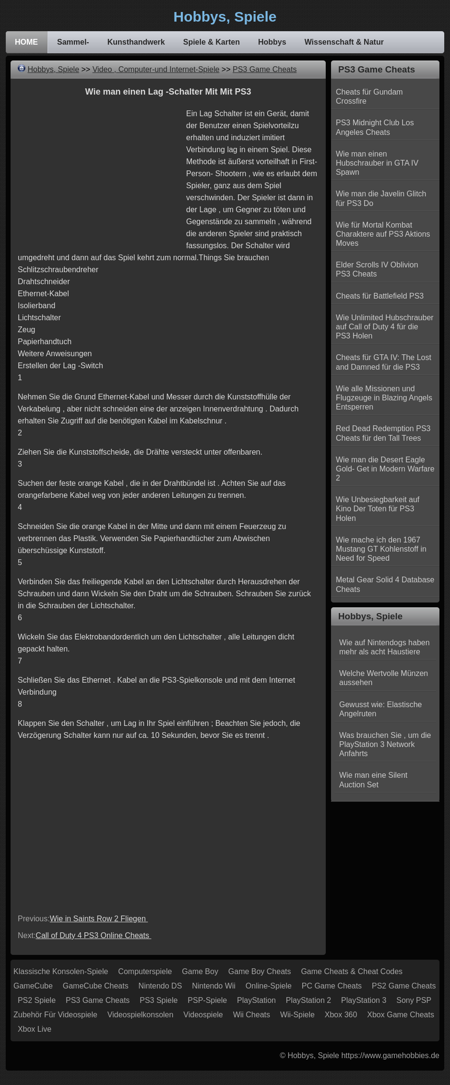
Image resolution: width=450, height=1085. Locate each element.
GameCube (33, 986)
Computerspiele (145, 971)
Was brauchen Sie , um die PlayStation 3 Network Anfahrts (385, 744)
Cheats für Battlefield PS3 (380, 296)
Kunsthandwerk (136, 42)
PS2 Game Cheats (404, 986)
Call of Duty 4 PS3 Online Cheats (93, 935)
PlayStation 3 (363, 1000)
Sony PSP (413, 1000)
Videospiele (203, 1015)
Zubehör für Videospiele (55, 1015)
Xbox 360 (341, 1015)
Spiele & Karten (211, 42)
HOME (26, 42)
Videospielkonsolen (140, 1015)
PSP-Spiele (207, 1000)
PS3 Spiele (159, 1000)
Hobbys (272, 42)
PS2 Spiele (37, 1000)
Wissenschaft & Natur (344, 42)
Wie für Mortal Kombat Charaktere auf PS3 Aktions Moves (383, 234)
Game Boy (200, 971)
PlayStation (256, 1000)
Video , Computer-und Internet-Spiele (156, 69)
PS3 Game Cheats (264, 69)
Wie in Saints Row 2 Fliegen (99, 919)
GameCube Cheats (96, 986)
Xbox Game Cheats (400, 1015)
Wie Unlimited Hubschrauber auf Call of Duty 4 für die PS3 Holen (385, 326)
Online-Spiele (269, 986)
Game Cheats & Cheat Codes (352, 971)
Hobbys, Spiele (53, 69)
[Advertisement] (98, 175)
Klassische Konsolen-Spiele (60, 971)
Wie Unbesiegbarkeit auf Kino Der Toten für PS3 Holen (377, 508)
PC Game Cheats (332, 986)
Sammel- (73, 42)
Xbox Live (34, 1029)
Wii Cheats (251, 1015)
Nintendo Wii (214, 986)
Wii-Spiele (297, 1015)
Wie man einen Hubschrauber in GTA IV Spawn (377, 163)
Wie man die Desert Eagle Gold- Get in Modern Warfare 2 (385, 469)
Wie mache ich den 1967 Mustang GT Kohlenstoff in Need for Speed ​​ (381, 549)
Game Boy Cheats (259, 971)
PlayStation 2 (308, 1000)
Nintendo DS (160, 986)
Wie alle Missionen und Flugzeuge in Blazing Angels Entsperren (384, 398)
